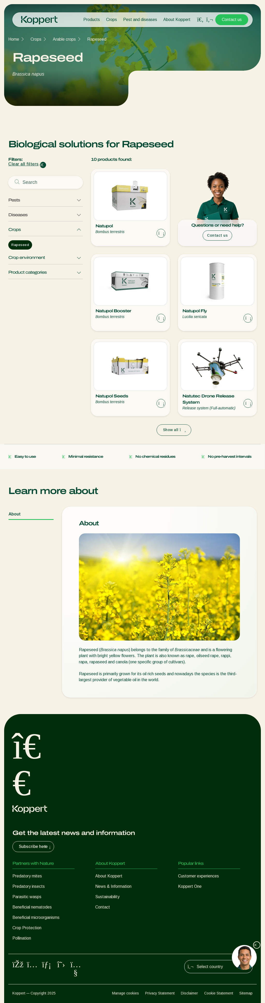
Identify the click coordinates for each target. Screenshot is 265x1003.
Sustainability (107, 897)
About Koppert (176, 19)
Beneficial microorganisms (36, 917)
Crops (111, 19)
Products (91, 19)
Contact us (232, 19)
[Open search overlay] (200, 19)
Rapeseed (96, 39)
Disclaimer (189, 993)
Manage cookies (125, 993)
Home (13, 39)
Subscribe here (35, 846)
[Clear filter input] (43, 165)
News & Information (113, 886)
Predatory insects (28, 886)
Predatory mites (27, 876)
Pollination (21, 938)
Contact (102, 907)
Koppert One (190, 886)
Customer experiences (198, 876)
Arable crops (64, 39)
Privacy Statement (160, 993)
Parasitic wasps (26, 897)
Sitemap (246, 993)
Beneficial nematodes (32, 907)
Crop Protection (26, 928)
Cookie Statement (218, 993)
